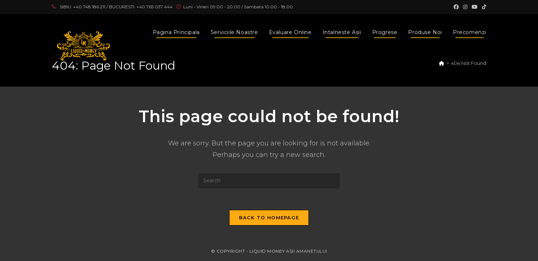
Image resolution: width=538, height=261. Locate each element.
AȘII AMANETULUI (306, 251)
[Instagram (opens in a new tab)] (465, 7)
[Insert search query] (269, 181)
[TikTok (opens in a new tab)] (483, 7)
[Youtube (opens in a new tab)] (475, 7)
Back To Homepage (269, 217)
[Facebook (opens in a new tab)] (456, 7)
